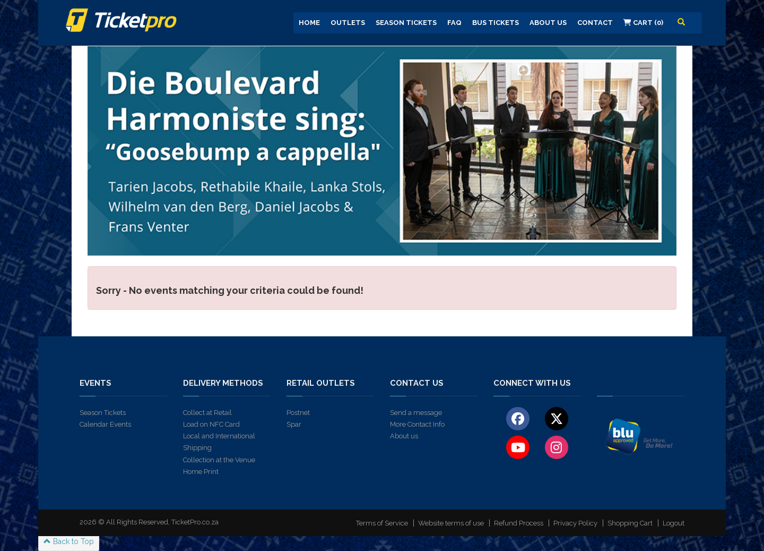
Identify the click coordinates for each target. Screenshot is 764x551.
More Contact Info (417, 424)
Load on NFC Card (211, 424)
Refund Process (518, 523)
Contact (595, 23)
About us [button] (548, 23)
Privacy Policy (575, 523)
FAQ (454, 23)
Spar (293, 424)
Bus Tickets (495, 23)
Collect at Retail (207, 413)
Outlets (348, 23)
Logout (673, 523)
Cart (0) (643, 23)
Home (309, 23)
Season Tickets (406, 23)
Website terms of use (451, 523)
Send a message (416, 413)
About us (404, 436)
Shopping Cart (630, 523)
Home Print (201, 472)
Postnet (298, 413)
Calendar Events (105, 424)
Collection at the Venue (219, 460)
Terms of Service (382, 523)
